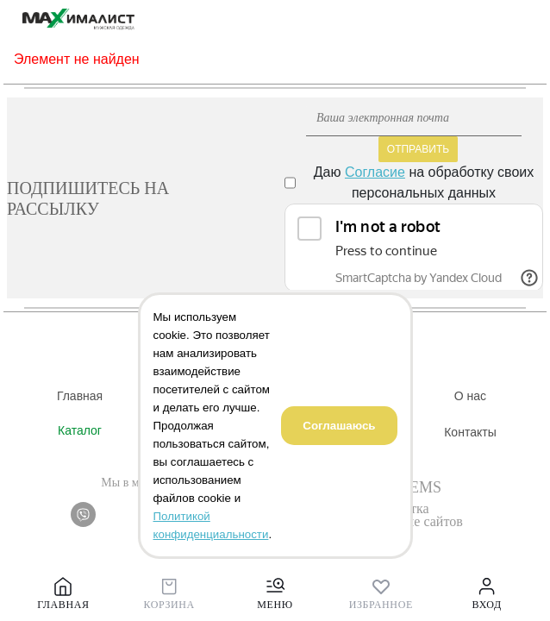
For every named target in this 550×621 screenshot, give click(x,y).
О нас (470, 396)
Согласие (375, 172)
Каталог (80, 430)
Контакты (470, 432)
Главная (80, 396)
